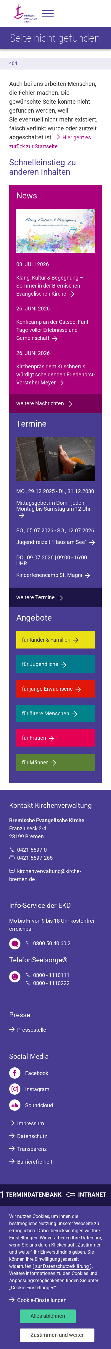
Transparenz (32, 1149)
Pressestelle (31, 1030)
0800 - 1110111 (51, 975)
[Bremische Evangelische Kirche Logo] (25, 13)
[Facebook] (28, 1073)
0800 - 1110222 (51, 983)
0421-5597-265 (35, 858)
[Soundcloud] (31, 1105)
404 (13, 63)
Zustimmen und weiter (57, 1335)
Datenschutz (32, 1136)
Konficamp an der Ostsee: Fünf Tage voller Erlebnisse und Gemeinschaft (52, 330)
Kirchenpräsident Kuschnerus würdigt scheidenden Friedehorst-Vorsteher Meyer (55, 374)
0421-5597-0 (32, 850)
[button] (48, 13)
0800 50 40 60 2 (51, 943)
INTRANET (92, 1194)
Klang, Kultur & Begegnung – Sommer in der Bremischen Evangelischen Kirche (49, 285)
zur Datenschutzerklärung (62, 1266)
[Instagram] (29, 1089)
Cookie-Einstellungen (42, 1300)
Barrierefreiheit (34, 1162)
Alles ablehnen (47, 1316)
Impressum (30, 1123)
